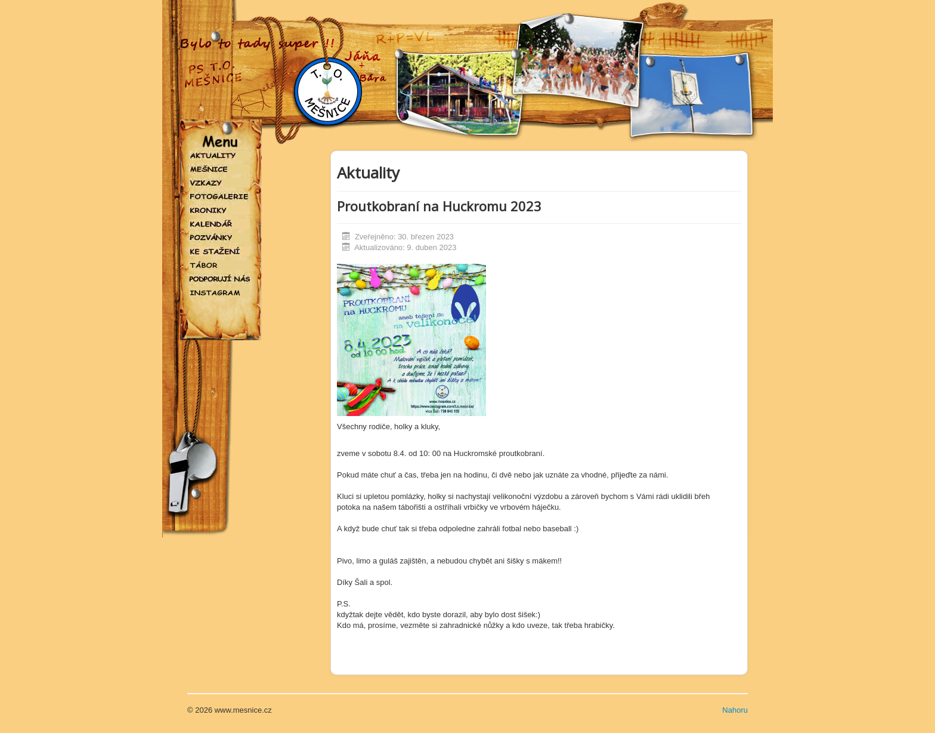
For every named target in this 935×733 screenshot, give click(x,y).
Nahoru (735, 710)
